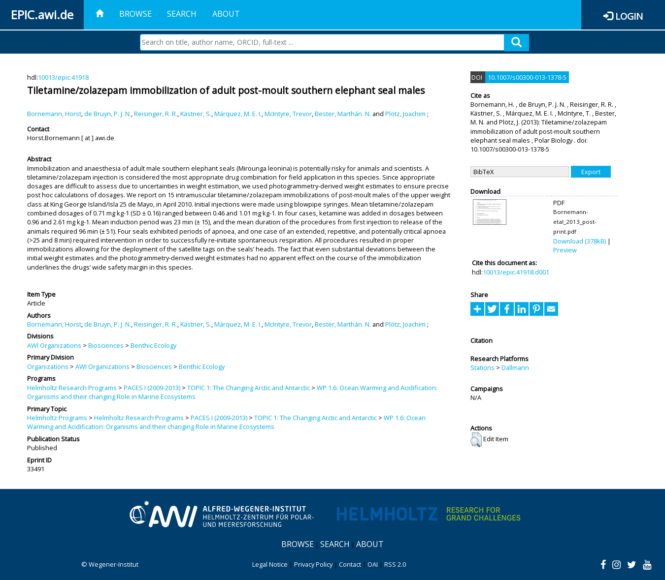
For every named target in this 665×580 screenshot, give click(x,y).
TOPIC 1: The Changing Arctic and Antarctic (248, 387)
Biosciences (106, 345)
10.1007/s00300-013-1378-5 (527, 77)
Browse (135, 13)
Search (182, 13)
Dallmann (515, 367)
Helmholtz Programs (57, 417)
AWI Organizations (54, 345)
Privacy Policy (313, 564)
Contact (350, 564)
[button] (476, 439)
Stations (482, 367)
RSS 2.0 (395, 564)
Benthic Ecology (153, 345)
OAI (372, 564)
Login (629, 16)
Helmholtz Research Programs (72, 387)
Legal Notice (270, 564)
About (226, 13)
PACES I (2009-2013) (152, 387)
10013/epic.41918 (63, 77)
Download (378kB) (579, 241)
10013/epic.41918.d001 (516, 272)
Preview (565, 249)
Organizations (47, 366)
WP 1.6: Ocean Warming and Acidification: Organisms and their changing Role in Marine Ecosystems (226, 422)
